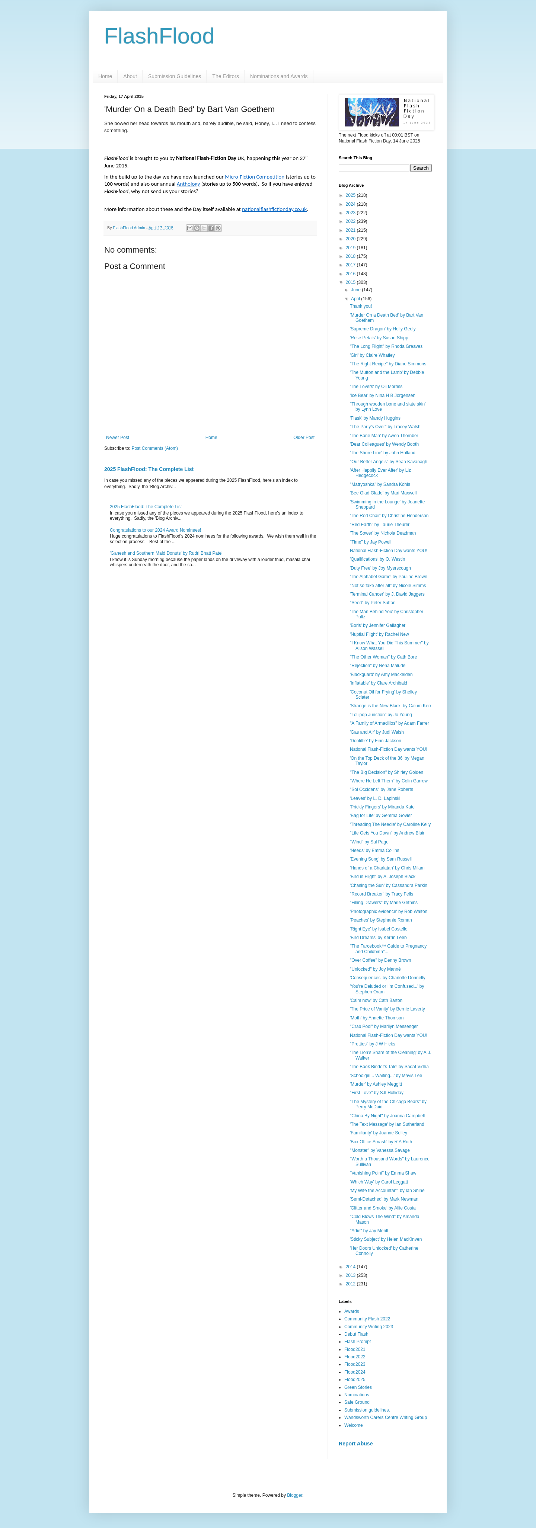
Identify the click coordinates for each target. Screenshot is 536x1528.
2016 (351, 273)
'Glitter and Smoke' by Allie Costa (383, 1208)
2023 (351, 212)
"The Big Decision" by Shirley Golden (386, 772)
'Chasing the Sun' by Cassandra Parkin (388, 885)
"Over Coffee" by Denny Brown (380, 960)
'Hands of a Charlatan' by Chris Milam (387, 868)
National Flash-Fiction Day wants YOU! (388, 550)
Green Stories (358, 1387)
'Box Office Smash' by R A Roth (381, 1141)
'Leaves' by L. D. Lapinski (375, 798)
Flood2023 (355, 1364)
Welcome (353, 1425)
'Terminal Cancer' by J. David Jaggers (387, 594)
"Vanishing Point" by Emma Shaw (383, 1173)
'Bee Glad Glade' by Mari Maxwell (383, 493)
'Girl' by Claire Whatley (372, 355)
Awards (351, 1311)
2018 (351, 256)
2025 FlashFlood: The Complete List (149, 469)
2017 (351, 265)
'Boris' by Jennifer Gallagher (377, 625)
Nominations (356, 1394)
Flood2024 (355, 1372)
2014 (351, 1266)
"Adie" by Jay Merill (369, 1230)
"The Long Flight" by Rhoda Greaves (386, 346)
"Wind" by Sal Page (369, 842)
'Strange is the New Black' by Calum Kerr (390, 705)
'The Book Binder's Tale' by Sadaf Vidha (389, 1066)
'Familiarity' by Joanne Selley (378, 1132)
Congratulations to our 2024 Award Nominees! (155, 530)
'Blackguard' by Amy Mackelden (381, 674)
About (130, 76)
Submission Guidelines (174, 76)
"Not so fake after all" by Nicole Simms (388, 585)
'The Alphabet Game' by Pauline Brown (388, 576)
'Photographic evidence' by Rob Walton (388, 911)
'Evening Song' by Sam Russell (381, 859)
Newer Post (117, 437)
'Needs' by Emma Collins (374, 850)
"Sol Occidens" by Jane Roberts (381, 789)
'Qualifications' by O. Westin (377, 559)
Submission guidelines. (367, 1410)
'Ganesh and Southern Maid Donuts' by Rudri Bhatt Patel (166, 553)
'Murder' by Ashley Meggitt (376, 1084)
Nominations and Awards (279, 76)
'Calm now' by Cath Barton (376, 1000)
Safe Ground (357, 1402)
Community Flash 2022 (367, 1319)
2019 (351, 247)
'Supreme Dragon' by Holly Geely (383, 328)
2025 (351, 195)
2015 (351, 282)
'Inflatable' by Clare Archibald (378, 683)
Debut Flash (356, 1334)
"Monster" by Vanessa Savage (380, 1150)
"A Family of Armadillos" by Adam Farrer (389, 723)
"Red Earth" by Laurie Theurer (379, 524)
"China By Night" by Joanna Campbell (387, 1115)
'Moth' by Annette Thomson (376, 1018)
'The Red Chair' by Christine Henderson (389, 515)
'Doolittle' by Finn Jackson (375, 740)
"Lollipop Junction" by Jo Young (381, 714)
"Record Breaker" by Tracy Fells (381, 894)
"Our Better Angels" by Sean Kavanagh (388, 461)
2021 (351, 230)
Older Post (304, 437)
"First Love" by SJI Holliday (376, 1092)
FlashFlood (159, 35)
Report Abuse (356, 1444)
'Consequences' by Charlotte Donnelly (387, 977)
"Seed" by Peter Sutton (373, 602)
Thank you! (361, 306)
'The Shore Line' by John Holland (382, 452)
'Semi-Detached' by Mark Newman (384, 1199)
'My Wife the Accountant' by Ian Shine (387, 1190)
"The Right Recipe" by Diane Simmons (388, 363)
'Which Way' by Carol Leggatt (379, 1182)
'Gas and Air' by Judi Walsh (377, 732)
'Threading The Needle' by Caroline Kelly (390, 824)
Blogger (294, 1495)
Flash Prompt (357, 1341)
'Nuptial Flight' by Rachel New (379, 634)
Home (105, 76)
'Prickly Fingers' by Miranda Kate (382, 807)
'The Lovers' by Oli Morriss (376, 386)
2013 (351, 1275)
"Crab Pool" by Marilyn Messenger (384, 1026)
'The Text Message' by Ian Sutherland (387, 1124)
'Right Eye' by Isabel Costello (379, 929)
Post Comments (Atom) (154, 448)
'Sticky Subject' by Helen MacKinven (386, 1239)
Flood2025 (355, 1379)
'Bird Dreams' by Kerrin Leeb (378, 937)
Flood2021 (355, 1349)
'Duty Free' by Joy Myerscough (380, 568)
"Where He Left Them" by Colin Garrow (389, 781)
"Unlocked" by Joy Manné (375, 969)
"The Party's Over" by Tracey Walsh (385, 426)
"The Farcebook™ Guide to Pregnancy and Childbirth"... (388, 949)
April (356, 298)
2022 (351, 221)
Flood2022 (355, 1356)
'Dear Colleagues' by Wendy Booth (384, 444)
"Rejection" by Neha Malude (377, 665)
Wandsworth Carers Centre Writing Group (385, 1417)
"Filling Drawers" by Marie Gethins (384, 902)
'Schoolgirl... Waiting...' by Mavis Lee (386, 1075)
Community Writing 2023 (368, 1326)
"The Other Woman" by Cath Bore (383, 657)
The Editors (225, 76)
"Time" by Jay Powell (370, 542)
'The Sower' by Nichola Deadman (383, 533)
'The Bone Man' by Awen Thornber (384, 435)
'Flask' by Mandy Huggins (375, 418)
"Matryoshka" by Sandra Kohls (380, 484)
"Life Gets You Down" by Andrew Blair (387, 833)
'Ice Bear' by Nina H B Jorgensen (382, 395)
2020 (351, 238)
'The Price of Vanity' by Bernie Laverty (387, 1009)
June (356, 289)
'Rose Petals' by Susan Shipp (379, 337)
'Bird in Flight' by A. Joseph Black (382, 876)
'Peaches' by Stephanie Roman (381, 920)
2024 (351, 204)
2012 (351, 1284)
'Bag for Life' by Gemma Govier (381, 815)
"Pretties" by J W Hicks (372, 1044)
